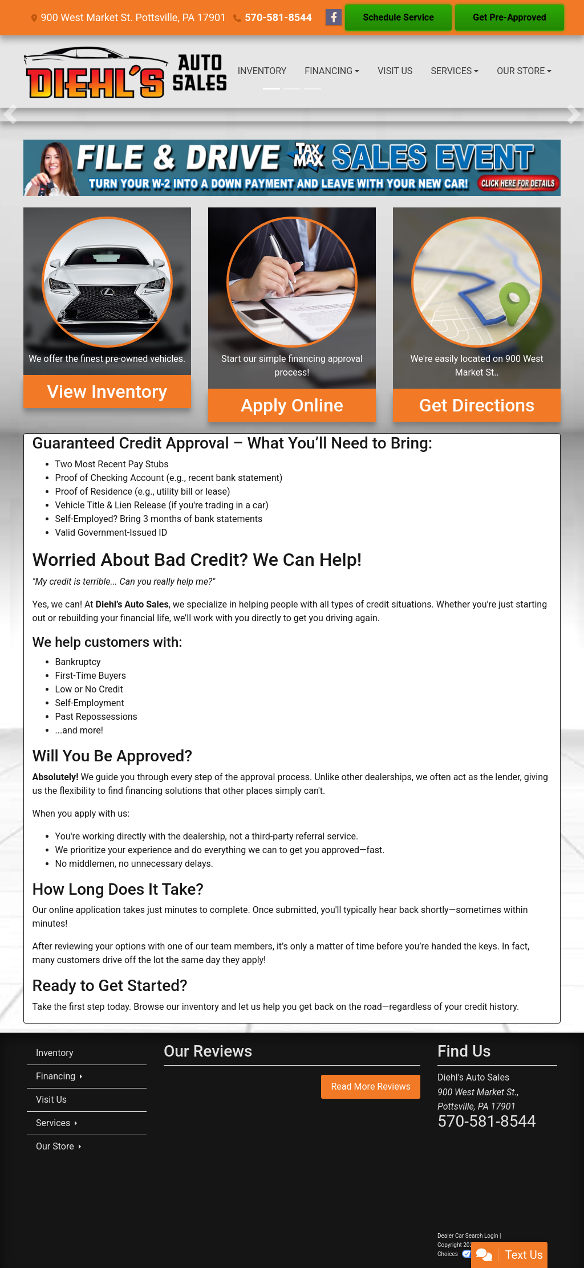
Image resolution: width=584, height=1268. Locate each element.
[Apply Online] (292, 314)
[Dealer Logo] (126, 71)
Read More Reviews (371, 1086)
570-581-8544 (278, 17)
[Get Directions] (476, 314)
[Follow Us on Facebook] (334, 17)
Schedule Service (398, 17)
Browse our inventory (175, 1006)
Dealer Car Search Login (467, 1236)
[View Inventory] (107, 314)
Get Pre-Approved (509, 17)
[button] (10, 114)
